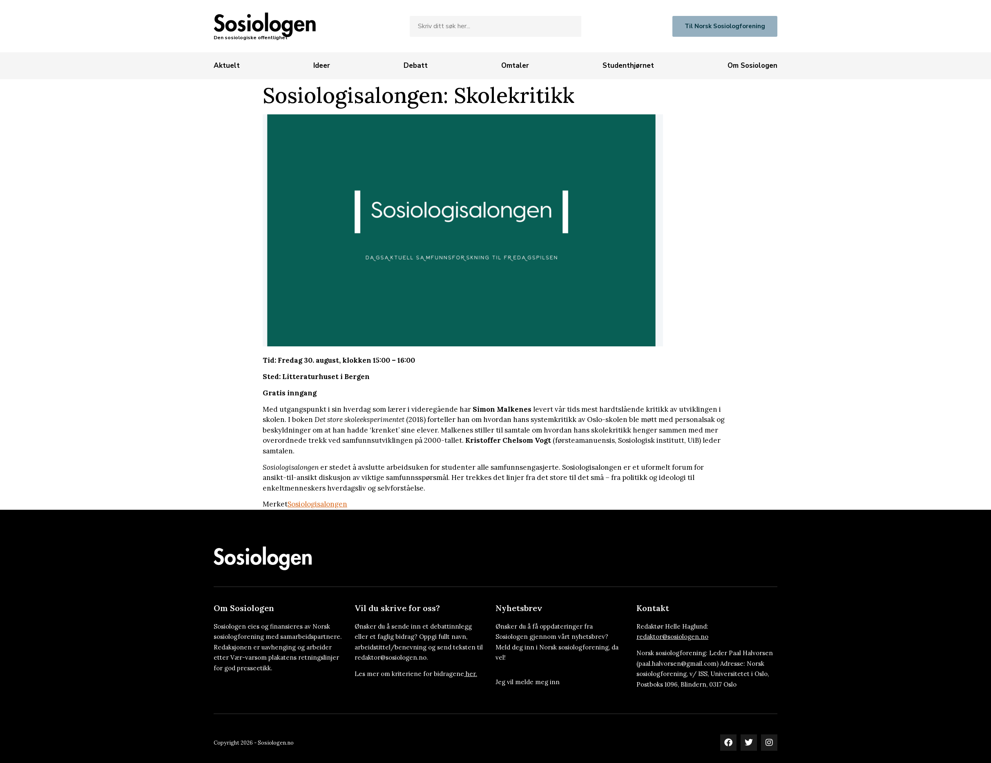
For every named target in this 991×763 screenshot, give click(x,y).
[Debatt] (416, 65)
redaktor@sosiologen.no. (391, 657)
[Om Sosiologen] (752, 65)
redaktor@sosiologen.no (672, 636)
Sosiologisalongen (317, 504)
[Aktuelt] (227, 65)
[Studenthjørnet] (628, 65)
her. (471, 674)
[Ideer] (321, 65)
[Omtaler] (515, 65)
